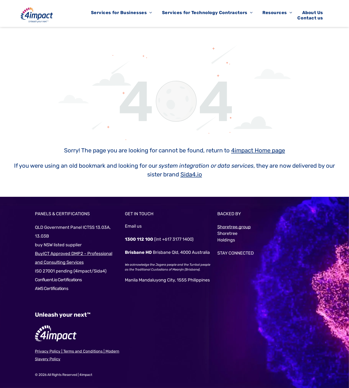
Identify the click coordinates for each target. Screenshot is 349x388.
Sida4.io (191, 174)
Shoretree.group (234, 227)
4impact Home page (258, 150)
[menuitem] (121, 12)
